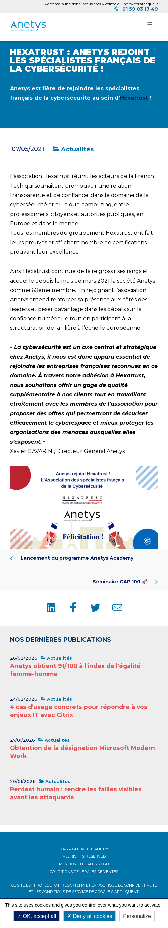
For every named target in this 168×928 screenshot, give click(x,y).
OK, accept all (36, 916)
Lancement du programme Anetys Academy (71, 558)
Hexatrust (134, 98)
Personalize (137, 916)
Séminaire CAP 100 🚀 (125, 581)
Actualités (73, 149)
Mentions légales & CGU (84, 864)
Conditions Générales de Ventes (84, 871)
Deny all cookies (89, 916)
